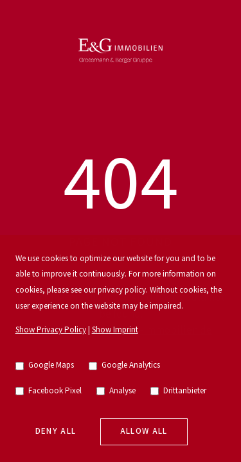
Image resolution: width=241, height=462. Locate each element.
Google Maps (45, 365)
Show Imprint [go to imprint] (115, 330)
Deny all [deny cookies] (55, 431)
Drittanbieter (178, 391)
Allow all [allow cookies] (144, 431)
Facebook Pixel (48, 391)
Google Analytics (125, 365)
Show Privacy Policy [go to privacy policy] (50, 330)
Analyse (116, 391)
